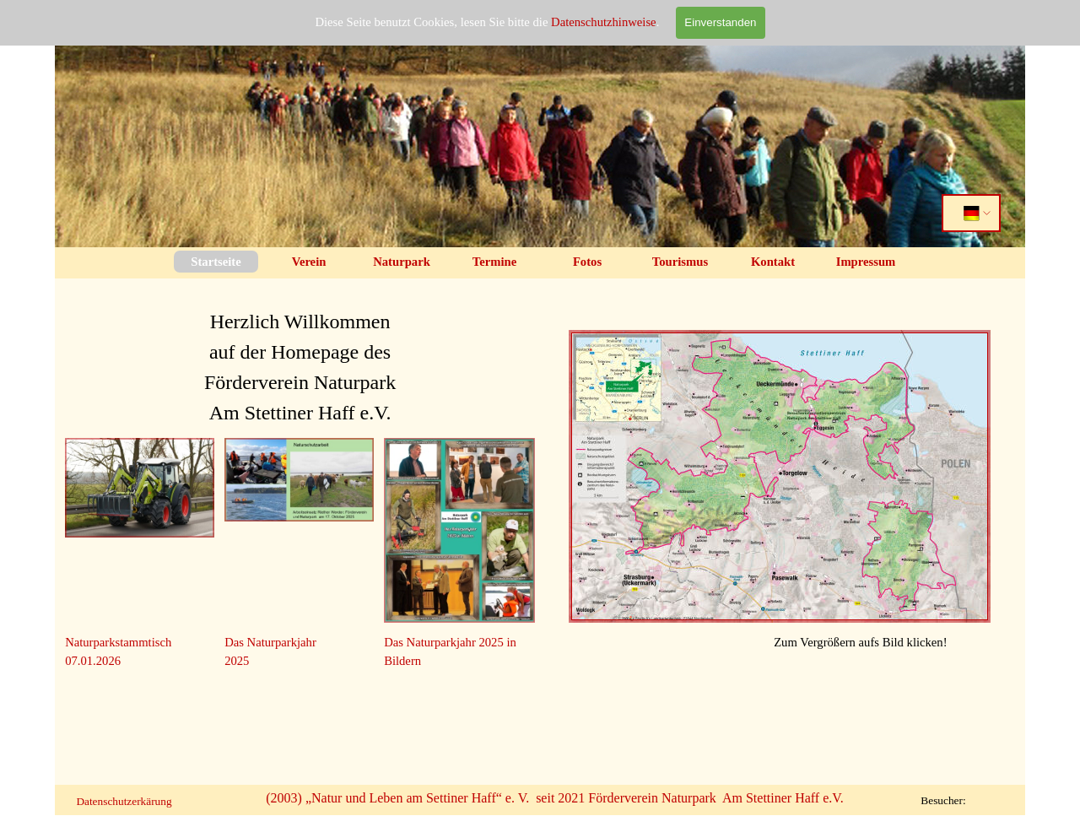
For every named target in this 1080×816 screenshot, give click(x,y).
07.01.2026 (93, 660)
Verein (309, 261)
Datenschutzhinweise (603, 22)
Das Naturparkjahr (270, 642)
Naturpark (401, 261)
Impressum (866, 261)
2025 (236, 660)
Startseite (215, 261)
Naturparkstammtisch (118, 642)
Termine (494, 261)
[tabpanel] (300, 358)
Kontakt (773, 261)
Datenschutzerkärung (123, 801)
